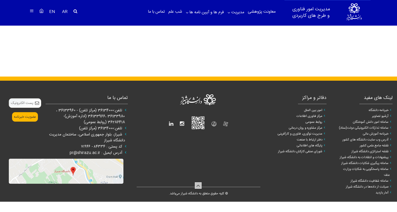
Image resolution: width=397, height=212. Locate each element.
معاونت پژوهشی (262, 11)
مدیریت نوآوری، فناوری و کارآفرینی (300, 134)
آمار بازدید (382, 193)
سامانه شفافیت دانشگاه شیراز (369, 181)
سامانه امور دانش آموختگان (370, 122)
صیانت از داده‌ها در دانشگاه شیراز (367, 187)
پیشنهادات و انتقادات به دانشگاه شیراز (364, 157)
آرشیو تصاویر (380, 116)
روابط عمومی (314, 122)
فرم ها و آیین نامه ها (206, 12)
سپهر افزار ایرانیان (191, 198)
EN (52, 11)
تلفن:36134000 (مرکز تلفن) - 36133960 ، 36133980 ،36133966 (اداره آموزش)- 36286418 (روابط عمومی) (90, 116)
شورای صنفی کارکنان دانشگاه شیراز (300, 151)
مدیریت (237, 12)
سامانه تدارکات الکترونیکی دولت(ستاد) (363, 128)
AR (65, 11)
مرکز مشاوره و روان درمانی (305, 128)
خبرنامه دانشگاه (378, 110)
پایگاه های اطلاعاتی (309, 145)
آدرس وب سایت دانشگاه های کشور (365, 140)
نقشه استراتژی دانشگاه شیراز (369, 151)
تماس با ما (156, 11)
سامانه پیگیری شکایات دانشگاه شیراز (364, 163)
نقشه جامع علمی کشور (374, 145)
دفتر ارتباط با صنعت (309, 140)
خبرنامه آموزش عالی (375, 134)
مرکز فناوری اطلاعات (309, 116)
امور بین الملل (313, 110)
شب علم (175, 11)
